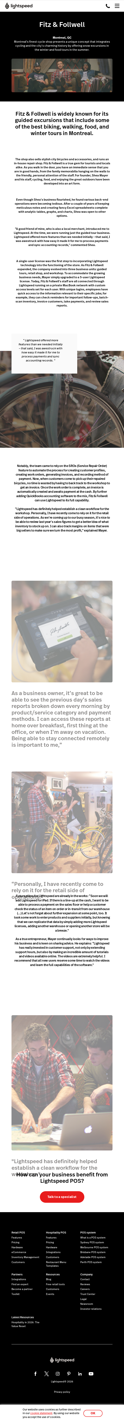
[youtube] (91, 1374)
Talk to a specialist (62, 1197)
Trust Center (87, 1294)
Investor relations (91, 1309)
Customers (18, 1262)
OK (93, 1413)
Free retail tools (55, 1284)
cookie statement (41, 1413)
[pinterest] (69, 1374)
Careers (85, 1289)
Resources (53, 1274)
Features (16, 1237)
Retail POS (18, 1232)
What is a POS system (93, 1237)
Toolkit (15, 1294)
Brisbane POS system (93, 1252)
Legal (83, 1299)
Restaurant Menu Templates (56, 1264)
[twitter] (46, 1374)
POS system (88, 1232)
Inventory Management (25, 1257)
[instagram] (57, 1374)
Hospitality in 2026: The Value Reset (25, 1324)
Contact (85, 1279)
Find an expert (19, 1284)
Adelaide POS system (93, 1257)
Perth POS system (91, 1262)
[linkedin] (80, 1374)
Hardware (17, 1247)
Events (50, 1294)
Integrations (53, 1252)
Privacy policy (62, 1392)
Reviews (85, 1284)
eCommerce (18, 1252)
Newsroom (86, 1304)
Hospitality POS (56, 1232)
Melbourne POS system (94, 1247)
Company (86, 1274)
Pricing (15, 1242)
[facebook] (35, 1374)
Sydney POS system (92, 1242)
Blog (48, 1279)
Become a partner (22, 1289)
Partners (17, 1274)
